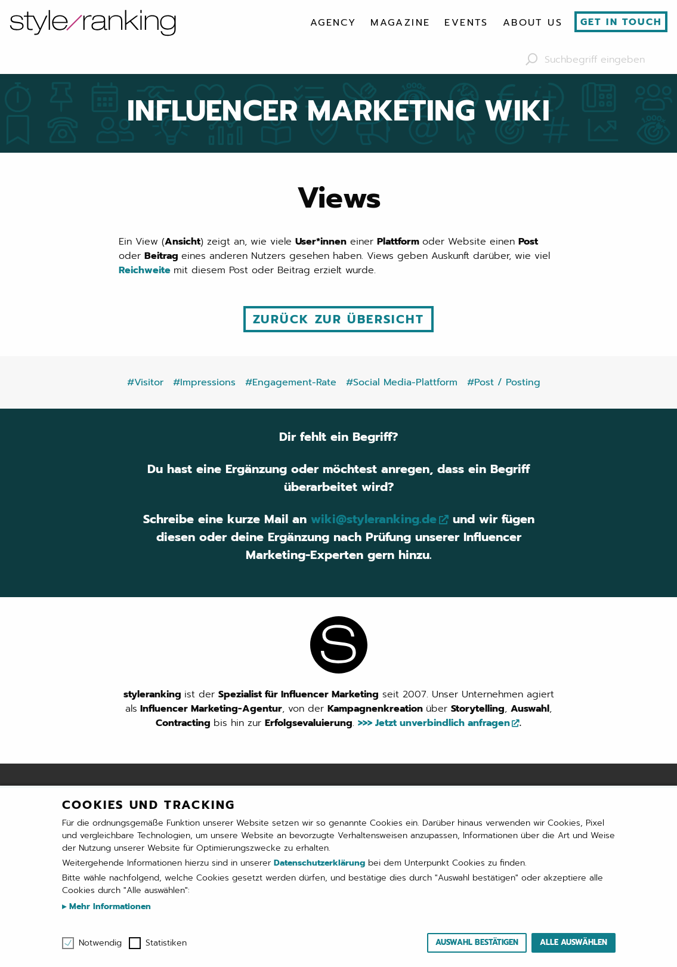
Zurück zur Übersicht (338, 319)
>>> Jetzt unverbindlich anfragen (434, 723)
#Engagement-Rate (290, 382)
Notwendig (100, 943)
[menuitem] (333, 22)
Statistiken (166, 943)
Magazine (400, 23)
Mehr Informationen (108, 906)
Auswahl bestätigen (476, 942)
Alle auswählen (573, 942)
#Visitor (145, 382)
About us (532, 23)
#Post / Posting (503, 382)
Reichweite (146, 270)
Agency (333, 23)
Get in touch (621, 22)
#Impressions (204, 382)
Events (466, 23)
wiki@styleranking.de (374, 519)
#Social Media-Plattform (401, 382)
